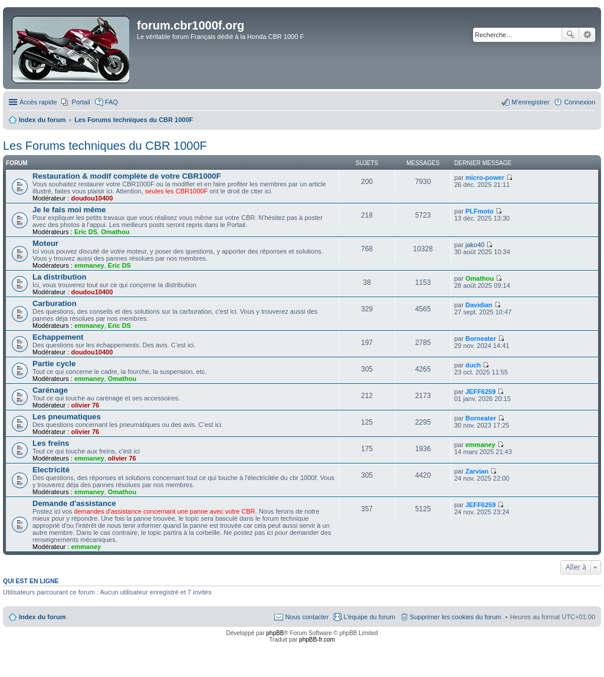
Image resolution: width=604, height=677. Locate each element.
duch (473, 365)
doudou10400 (92, 198)
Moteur (45, 243)
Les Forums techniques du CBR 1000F (105, 145)
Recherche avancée (587, 35)
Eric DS (85, 231)
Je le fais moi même (69, 209)
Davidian (479, 304)
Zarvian (476, 471)
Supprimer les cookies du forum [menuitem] (455, 616)
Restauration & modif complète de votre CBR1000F (126, 176)
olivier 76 (85, 405)
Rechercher (570, 35)
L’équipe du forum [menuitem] (369, 616)
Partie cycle (54, 363)
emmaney (89, 265)
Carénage (50, 390)
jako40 (474, 244)
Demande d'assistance (74, 503)
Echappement (57, 337)
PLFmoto (479, 211)
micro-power (484, 177)
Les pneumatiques (66, 416)
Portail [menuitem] (81, 102)
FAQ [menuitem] (111, 102)
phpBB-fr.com (317, 639)
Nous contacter (307, 616)
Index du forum (42, 616)
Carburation (54, 303)
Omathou (115, 231)
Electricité (51, 469)
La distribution (59, 276)
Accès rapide (38, 102)
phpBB (275, 633)
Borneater (480, 338)
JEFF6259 (480, 391)
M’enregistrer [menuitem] (530, 102)
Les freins (50, 443)
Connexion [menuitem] (579, 102)
